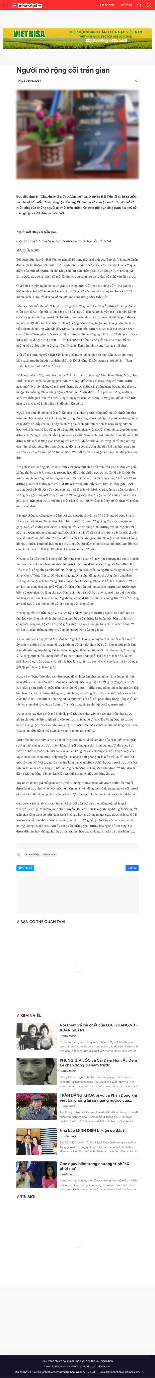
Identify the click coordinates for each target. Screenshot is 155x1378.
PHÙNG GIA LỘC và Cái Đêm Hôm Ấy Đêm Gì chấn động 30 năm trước (98, 1063)
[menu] (6, 5)
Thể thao (125, 5)
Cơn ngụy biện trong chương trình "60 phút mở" (94, 1166)
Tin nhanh (107, 5)
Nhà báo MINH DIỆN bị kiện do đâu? (92, 1131)
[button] (139, 5)
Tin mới (27, 1197)
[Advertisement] (77, 1321)
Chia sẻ (132, 868)
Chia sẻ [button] (27, 868)
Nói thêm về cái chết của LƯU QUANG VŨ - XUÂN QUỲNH (99, 1028)
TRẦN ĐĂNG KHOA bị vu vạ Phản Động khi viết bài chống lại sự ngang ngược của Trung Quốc (98, 1098)
